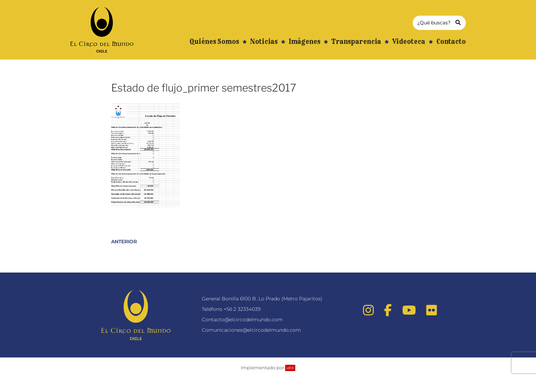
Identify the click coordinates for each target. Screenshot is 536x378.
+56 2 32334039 (242, 309)
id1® (290, 367)
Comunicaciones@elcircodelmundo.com (251, 330)
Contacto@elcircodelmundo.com (242, 319)
